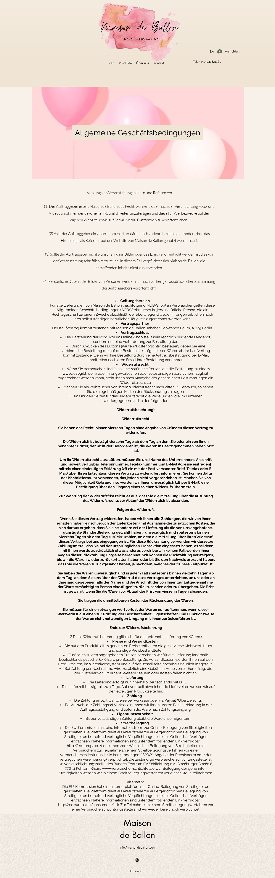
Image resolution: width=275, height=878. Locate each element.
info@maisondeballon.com (137, 847)
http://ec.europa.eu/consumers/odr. (97, 746)
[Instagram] (212, 52)
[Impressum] (137, 871)
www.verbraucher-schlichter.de (128, 768)
